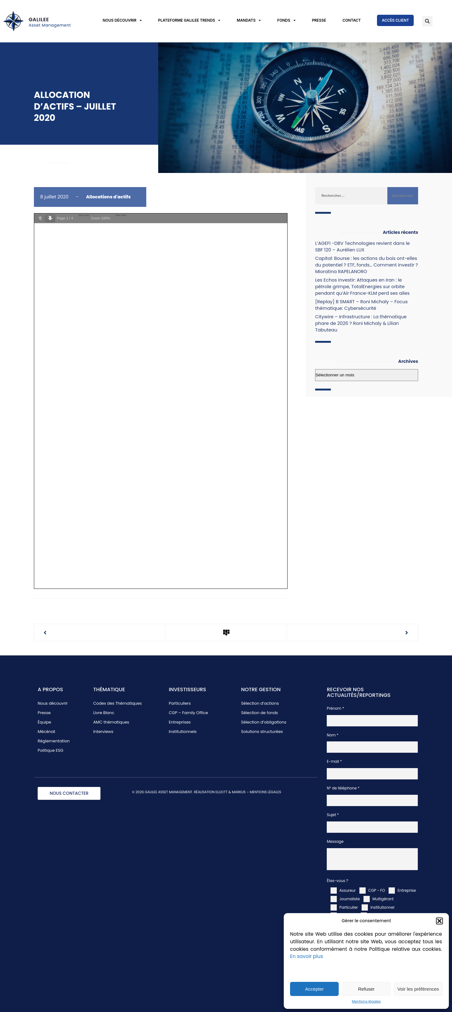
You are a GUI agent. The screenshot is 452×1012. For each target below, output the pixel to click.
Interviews (103, 731)
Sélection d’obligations (263, 722)
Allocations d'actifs (108, 197)
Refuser (366, 989)
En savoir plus (306, 956)
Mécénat (46, 731)
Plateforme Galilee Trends (189, 20)
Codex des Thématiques (117, 703)
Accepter (314, 989)
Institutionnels (183, 731)
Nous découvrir (122, 20)
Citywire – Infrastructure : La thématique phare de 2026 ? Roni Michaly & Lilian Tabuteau (360, 323)
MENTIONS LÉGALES (265, 792)
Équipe (44, 722)
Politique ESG (50, 750)
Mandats (249, 20)
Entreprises (180, 722)
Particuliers (180, 703)
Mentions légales (366, 1001)
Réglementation (54, 741)
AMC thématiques (111, 722)
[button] (439, 921)
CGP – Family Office (188, 712)
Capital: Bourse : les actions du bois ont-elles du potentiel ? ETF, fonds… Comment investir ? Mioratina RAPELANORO (366, 265)
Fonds (286, 20)
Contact (351, 20)
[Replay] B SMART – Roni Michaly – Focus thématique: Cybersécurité (361, 305)
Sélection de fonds (259, 712)
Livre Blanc (103, 712)
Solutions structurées (262, 731)
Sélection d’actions (260, 703)
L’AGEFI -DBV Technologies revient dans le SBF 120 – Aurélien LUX (362, 246)
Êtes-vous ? (337, 880)
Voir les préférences (418, 989)
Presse (319, 20)
